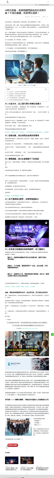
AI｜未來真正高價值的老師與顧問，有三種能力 (18, 99)
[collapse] (46, 89)
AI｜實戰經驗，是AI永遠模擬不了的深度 (17, 95)
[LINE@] (52, 334)
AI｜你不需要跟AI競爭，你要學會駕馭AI (16, 97)
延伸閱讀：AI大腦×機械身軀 (14, 195)
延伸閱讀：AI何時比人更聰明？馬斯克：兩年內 (20, 286)
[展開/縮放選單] (48, 1)
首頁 (36, 4)
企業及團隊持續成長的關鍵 (43, 4)
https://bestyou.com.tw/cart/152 (29, 328)
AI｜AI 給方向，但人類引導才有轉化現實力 (17, 91)
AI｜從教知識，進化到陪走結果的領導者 (17, 93)
